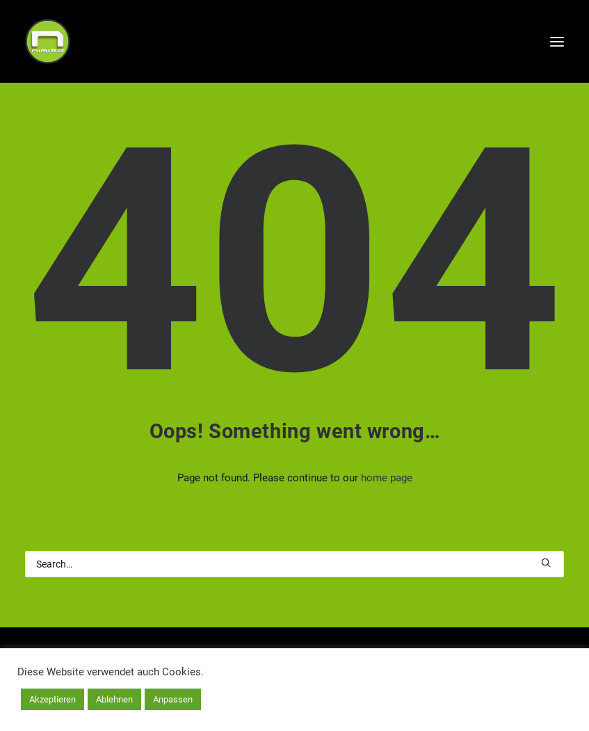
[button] (545, 562)
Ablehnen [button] (114, 699)
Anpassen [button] (173, 699)
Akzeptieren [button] (52, 699)
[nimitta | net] (47, 41)
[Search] (294, 564)
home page (386, 478)
